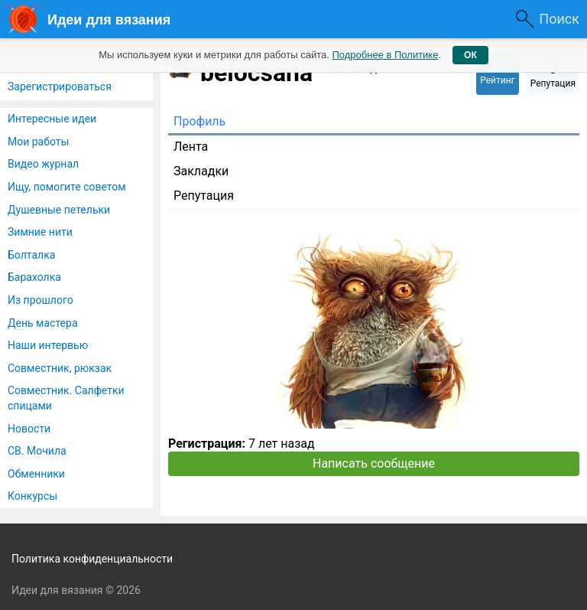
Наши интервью (48, 345)
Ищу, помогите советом (67, 187)
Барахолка (34, 277)
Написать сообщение (374, 463)
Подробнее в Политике (385, 54)
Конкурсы (32, 496)
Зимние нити (40, 232)
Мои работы (38, 141)
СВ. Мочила (37, 451)
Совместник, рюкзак (60, 368)
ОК (470, 55)
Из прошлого (40, 300)
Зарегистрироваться (60, 86)
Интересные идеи (52, 119)
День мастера (43, 323)
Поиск (559, 19)
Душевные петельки (59, 210)
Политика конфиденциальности (92, 559)
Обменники (36, 474)
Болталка (31, 255)
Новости (29, 428)
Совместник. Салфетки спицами (66, 398)
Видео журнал (43, 164)
